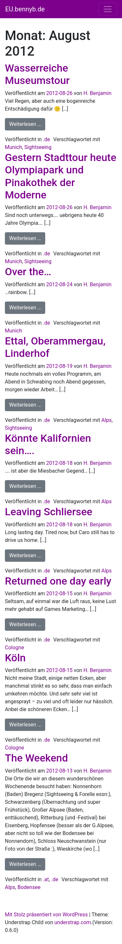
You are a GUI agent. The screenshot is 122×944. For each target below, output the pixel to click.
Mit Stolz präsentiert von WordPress (46, 914)
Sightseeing (37, 147)
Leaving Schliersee (48, 512)
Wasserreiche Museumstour (37, 74)
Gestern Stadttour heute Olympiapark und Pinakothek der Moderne (60, 176)
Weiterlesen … (27, 123)
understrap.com (72, 922)
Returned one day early (58, 581)
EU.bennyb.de (25, 9)
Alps (107, 420)
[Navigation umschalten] (108, 9)
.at (46, 879)
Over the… (28, 271)
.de (46, 139)
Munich (13, 147)
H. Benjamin (97, 93)
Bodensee (29, 887)
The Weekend (36, 758)
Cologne (14, 647)
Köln (15, 658)
